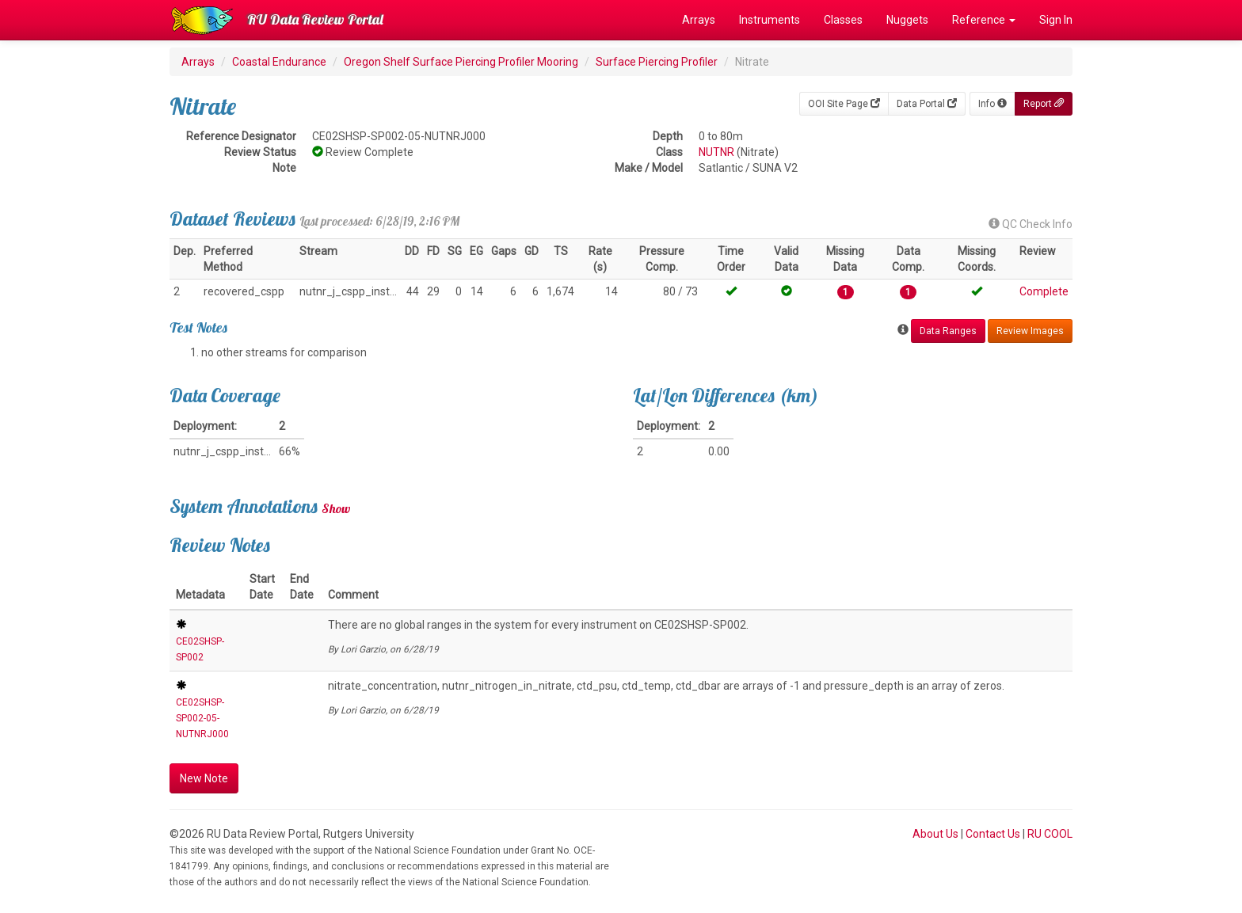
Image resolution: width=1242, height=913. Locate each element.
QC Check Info (1030, 224)
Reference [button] (983, 19)
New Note (204, 778)
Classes (843, 19)
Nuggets (907, 19)
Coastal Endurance (279, 61)
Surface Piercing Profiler (657, 61)
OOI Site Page (844, 103)
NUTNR (716, 152)
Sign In (1055, 19)
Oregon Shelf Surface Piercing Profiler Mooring (461, 61)
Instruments (769, 19)
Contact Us (993, 833)
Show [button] (336, 508)
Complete (1044, 291)
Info (992, 103)
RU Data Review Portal (315, 19)
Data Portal (927, 103)
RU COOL (1049, 833)
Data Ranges (948, 331)
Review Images (1030, 331)
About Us (935, 833)
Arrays (698, 19)
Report (1043, 103)
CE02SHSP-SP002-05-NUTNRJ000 (202, 718)
